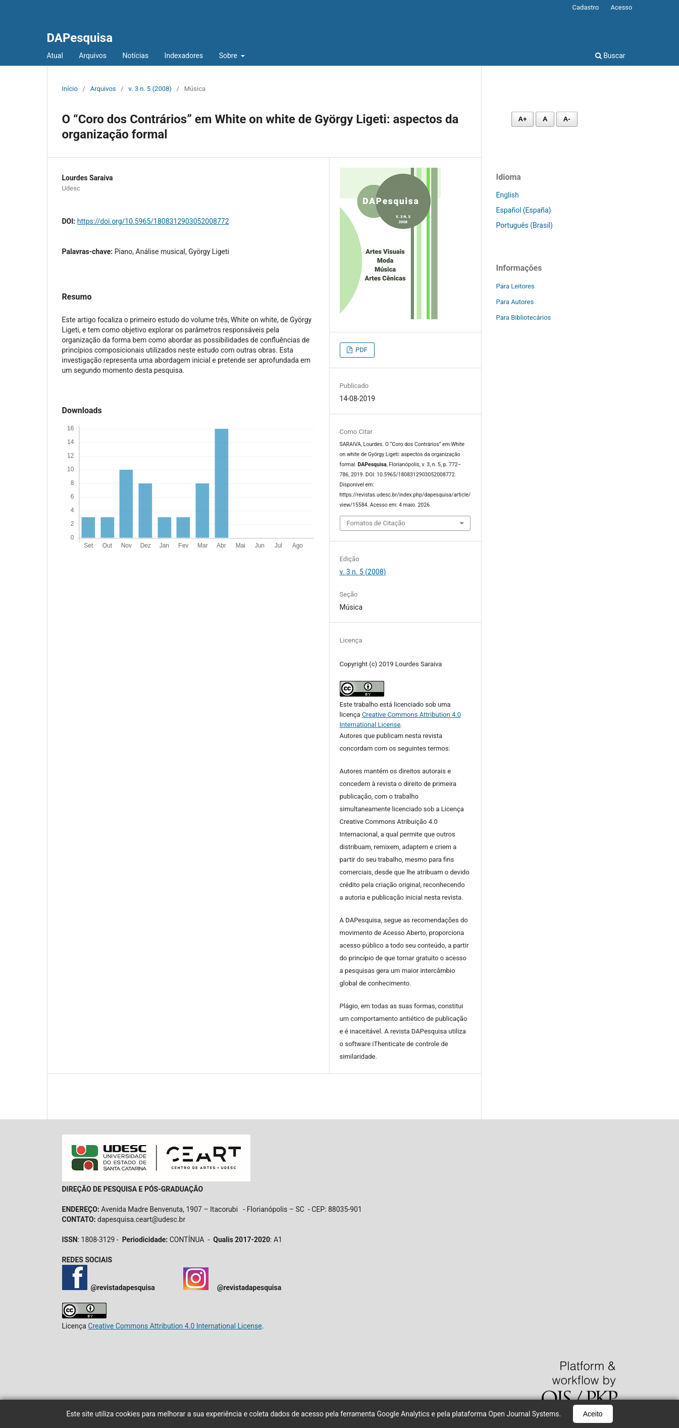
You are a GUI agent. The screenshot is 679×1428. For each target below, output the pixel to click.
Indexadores (184, 56)
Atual (55, 56)
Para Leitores (515, 286)
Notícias (136, 56)
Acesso (621, 7)
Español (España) (523, 210)
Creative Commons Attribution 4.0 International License (175, 1326)
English (507, 195)
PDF (361, 350)
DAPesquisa (80, 38)
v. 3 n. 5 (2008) (149, 88)
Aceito (593, 1414)
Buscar (610, 56)
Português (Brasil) (524, 225)
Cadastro (585, 7)
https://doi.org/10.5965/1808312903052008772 (153, 221)
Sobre (229, 56)
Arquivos (93, 56)
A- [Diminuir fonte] (566, 119)
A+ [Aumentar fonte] (522, 119)
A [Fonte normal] (545, 119)
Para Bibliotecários (523, 317)
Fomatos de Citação (376, 523)
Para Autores (515, 302)
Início (70, 88)
